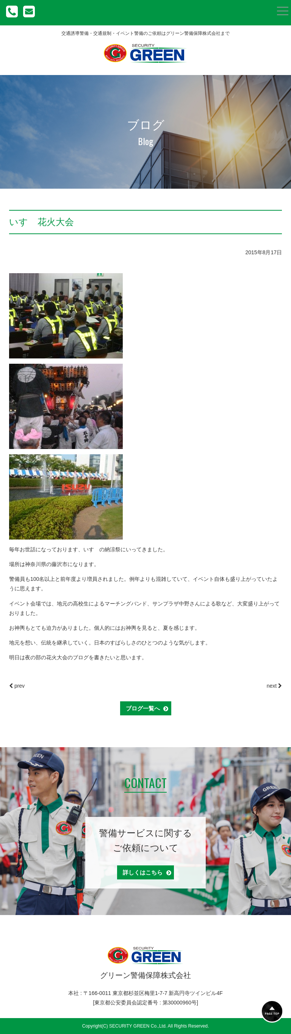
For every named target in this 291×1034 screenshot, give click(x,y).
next (274, 686)
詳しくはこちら (147, 872)
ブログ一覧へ (147, 708)
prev (17, 686)
